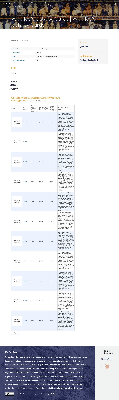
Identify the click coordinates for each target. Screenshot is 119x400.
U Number (25, 108)
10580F (25, 261)
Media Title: (16, 49)
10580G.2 (25, 300)
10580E (25, 241)
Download (14, 88)
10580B (25, 142)
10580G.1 (25, 281)
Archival (24, 40)
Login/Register (52, 394)
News (105, 4)
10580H (25, 320)
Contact (41, 394)
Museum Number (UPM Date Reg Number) (33, 108)
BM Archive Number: (18, 60)
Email (82, 46)
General (14, 40)
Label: (14, 56)
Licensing (33, 394)
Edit (86, 46)
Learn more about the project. (70, 388)
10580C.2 (25, 181)
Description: (16, 53)
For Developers (22, 394)
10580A (25, 122)
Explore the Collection (82, 4)
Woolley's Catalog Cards (89, 60)
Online (27, 5)
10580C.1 (25, 161)
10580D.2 (25, 221)
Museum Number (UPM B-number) (52, 108)
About (97, 4)
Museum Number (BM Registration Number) (43, 108)
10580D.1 (25, 201)
